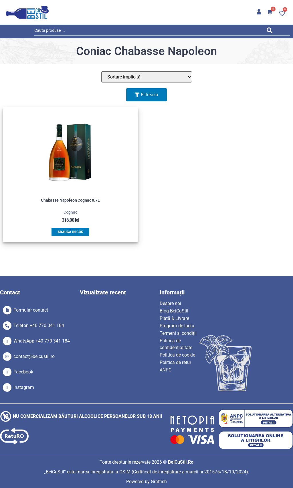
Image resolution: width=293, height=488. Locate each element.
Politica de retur (175, 362)
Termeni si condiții (178, 333)
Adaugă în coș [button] (70, 232)
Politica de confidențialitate (176, 344)
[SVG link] (27, 12)
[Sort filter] (146, 76)
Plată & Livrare (174, 318)
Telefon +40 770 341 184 (38, 325)
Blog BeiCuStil (174, 311)
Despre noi (170, 303)
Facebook (23, 372)
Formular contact (30, 310)
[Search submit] (271, 31)
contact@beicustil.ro (34, 356)
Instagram (23, 387)
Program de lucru (177, 325)
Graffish (159, 481)
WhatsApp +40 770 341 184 (41, 341)
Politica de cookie (177, 355)
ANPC (165, 370)
